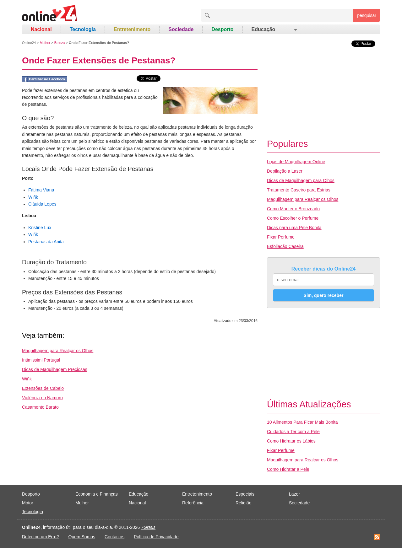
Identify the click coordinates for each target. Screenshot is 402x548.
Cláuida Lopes (42, 204)
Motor (27, 502)
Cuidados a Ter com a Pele (293, 431)
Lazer (294, 494)
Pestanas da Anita (46, 241)
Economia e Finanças (96, 494)
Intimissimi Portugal (41, 360)
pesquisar (366, 15)
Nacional (41, 29)
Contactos (114, 536)
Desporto (222, 29)
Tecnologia (83, 29)
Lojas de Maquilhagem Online (296, 161)
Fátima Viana (41, 189)
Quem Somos (81, 536)
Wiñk (33, 197)
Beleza (59, 43)
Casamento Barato (40, 407)
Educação (263, 29)
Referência (193, 502)
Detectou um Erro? (40, 536)
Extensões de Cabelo (43, 388)
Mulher (45, 43)
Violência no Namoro (42, 397)
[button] (295, 29)
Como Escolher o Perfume (292, 218)
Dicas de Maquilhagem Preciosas (54, 369)
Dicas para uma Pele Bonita (294, 227)
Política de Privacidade (156, 536)
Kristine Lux (39, 227)
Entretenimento (132, 29)
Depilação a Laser (284, 171)
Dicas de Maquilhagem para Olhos (300, 180)
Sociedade (180, 29)
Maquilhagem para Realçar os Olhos (57, 350)
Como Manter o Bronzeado (293, 208)
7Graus (148, 527)
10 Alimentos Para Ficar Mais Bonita (302, 422)
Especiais (245, 494)
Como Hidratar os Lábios (291, 440)
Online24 (29, 43)
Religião (244, 502)
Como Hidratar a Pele (288, 469)
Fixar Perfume (281, 236)
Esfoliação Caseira (285, 246)
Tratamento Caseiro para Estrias (298, 189)
